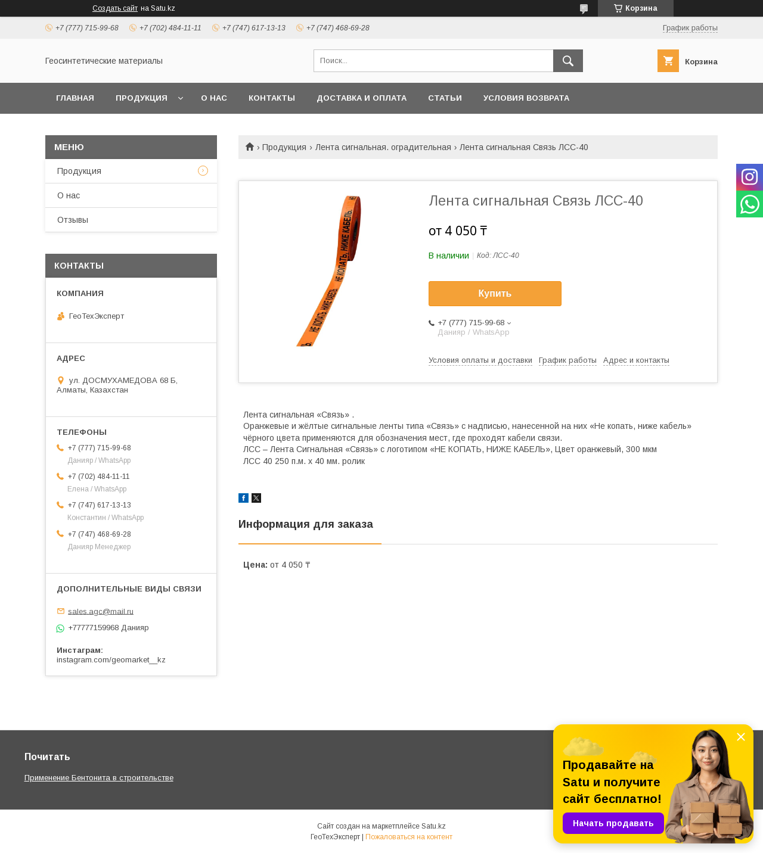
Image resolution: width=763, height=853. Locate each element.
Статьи (445, 98)
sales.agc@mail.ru (101, 610)
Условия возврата (526, 98)
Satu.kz (433, 826)
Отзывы (72, 220)
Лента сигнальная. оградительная (383, 147)
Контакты (272, 98)
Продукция (142, 98)
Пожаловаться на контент (408, 837)
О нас (214, 98)
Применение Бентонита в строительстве (98, 777)
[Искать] (568, 60)
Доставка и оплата (362, 98)
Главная (75, 98)
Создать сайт (115, 8)
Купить (495, 293)
